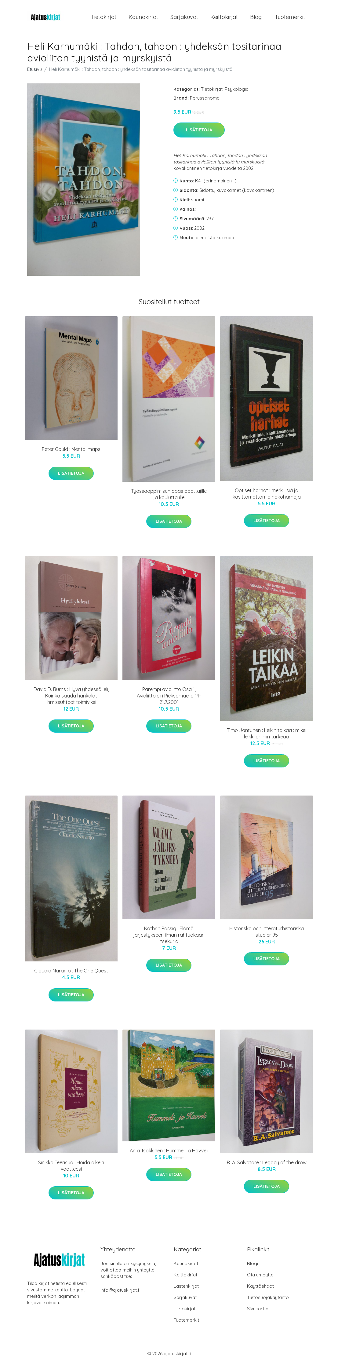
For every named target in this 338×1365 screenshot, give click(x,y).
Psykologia (237, 90)
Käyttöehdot (260, 1287)
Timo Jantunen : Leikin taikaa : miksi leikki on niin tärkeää (266, 734)
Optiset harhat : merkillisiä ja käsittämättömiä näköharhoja (267, 494)
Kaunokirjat (143, 17)
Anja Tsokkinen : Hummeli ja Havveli (169, 1151)
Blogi (256, 17)
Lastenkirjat (186, 1287)
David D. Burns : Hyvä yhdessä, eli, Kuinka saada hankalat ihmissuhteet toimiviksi (71, 696)
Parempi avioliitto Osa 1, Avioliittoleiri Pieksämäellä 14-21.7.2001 (169, 696)
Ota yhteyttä (260, 1276)
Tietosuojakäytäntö (268, 1298)
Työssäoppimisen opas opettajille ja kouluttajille (169, 495)
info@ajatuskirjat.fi (120, 1291)
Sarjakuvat (184, 17)
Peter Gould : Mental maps (71, 450)
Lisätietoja (199, 131)
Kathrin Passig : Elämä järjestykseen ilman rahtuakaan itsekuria (169, 935)
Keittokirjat (224, 17)
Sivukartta (257, 1309)
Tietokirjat (103, 17)
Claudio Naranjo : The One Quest (71, 972)
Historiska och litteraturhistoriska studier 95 (266, 932)
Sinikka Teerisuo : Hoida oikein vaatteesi (71, 1166)
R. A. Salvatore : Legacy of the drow (267, 1163)
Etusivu (34, 70)
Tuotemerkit (290, 17)
